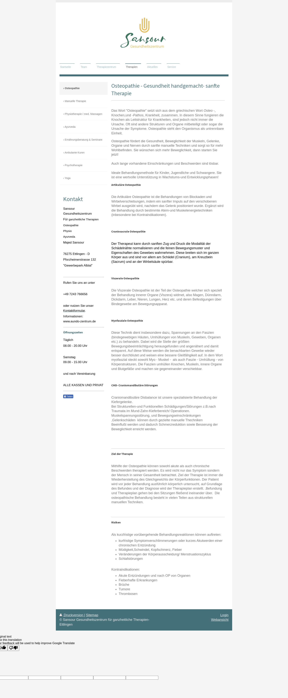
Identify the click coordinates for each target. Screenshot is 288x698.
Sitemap (92, 615)
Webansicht (219, 620)
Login (224, 615)
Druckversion (72, 615)
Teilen (68, 396)
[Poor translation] (13, 648)
